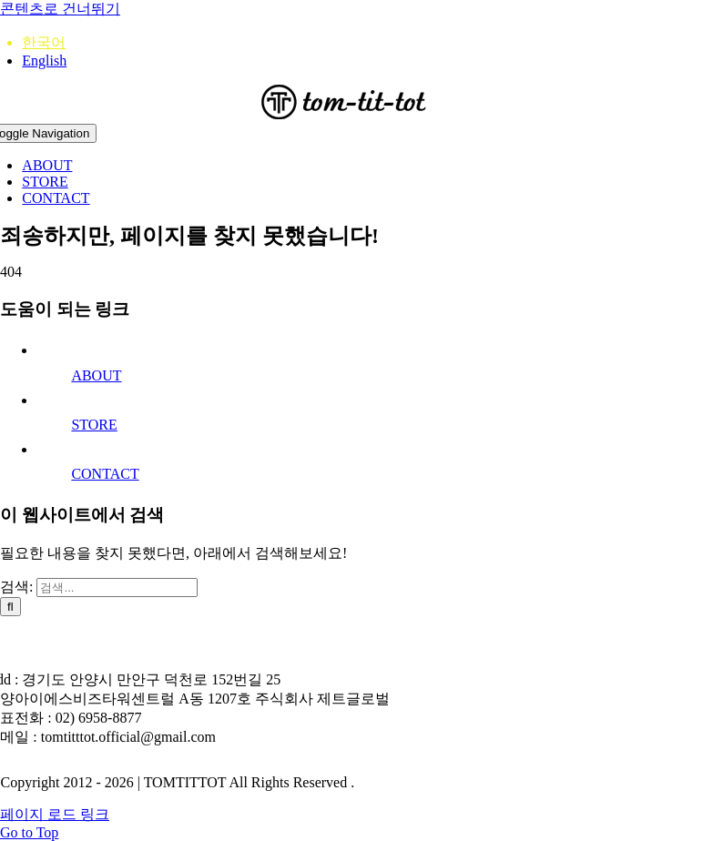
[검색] (10, 606)
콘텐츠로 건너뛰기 (60, 8)
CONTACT (104, 473)
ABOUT (96, 375)
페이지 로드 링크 (54, 814)
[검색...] (117, 587)
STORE (94, 424)
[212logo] (356, 115)
